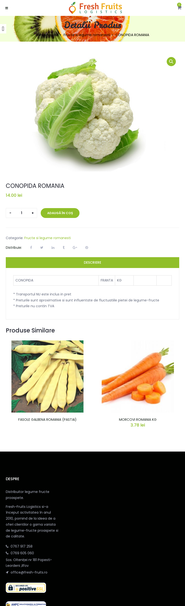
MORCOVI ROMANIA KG (138, 419)
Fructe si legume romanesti (87, 34)
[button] (179, 8)
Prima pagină (47, 34)
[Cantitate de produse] (21, 213)
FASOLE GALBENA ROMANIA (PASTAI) (47, 419)
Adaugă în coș (60, 213)
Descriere (92, 262)
